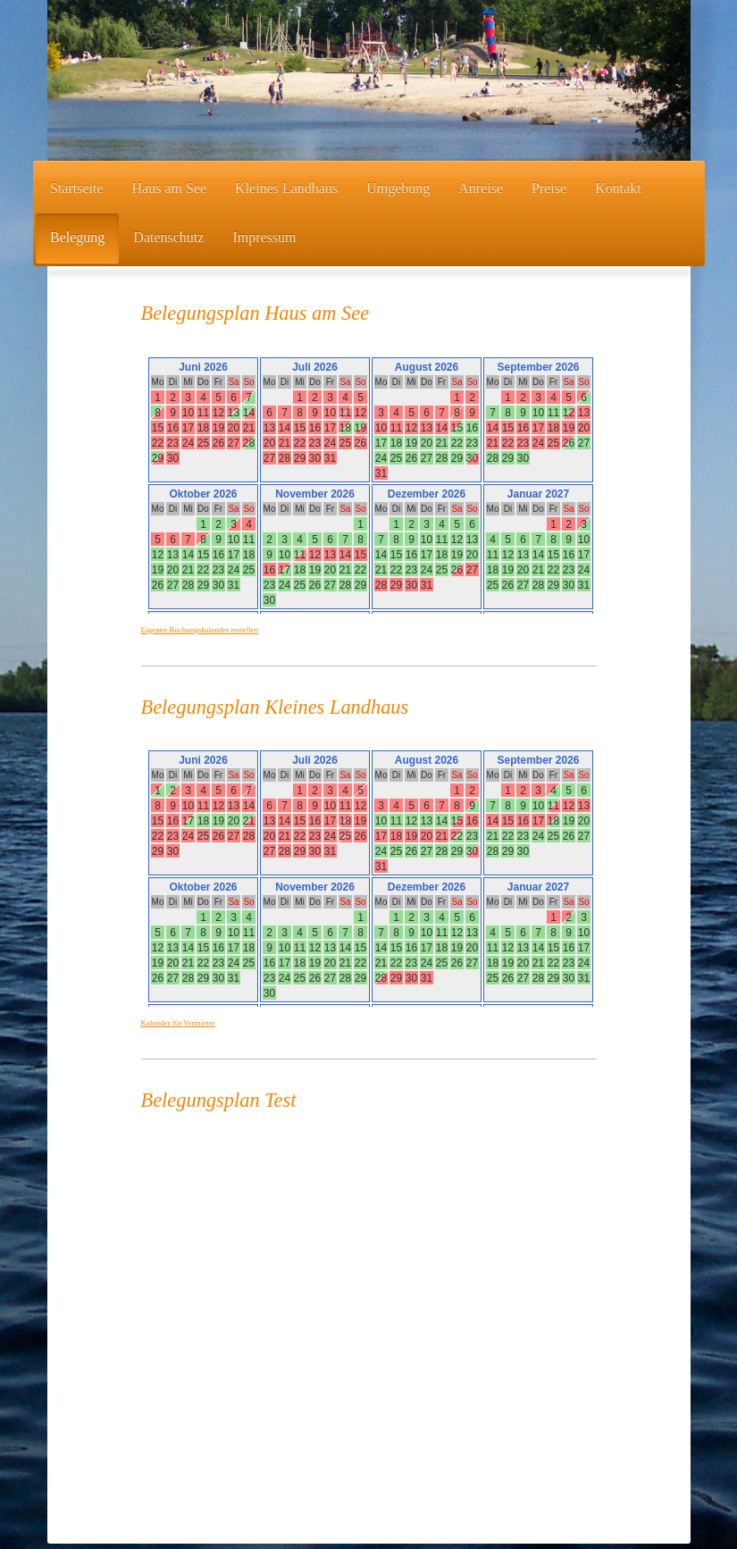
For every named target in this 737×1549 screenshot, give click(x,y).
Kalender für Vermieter (178, 1022)
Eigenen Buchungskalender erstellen (199, 629)
